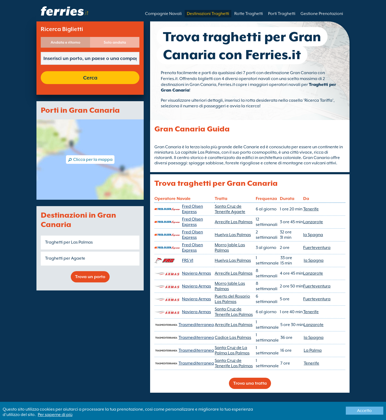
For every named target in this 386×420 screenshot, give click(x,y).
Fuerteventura (317, 247)
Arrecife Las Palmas (234, 222)
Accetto (364, 410)
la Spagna (313, 234)
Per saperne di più (55, 414)
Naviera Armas (196, 273)
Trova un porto (90, 276)
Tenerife (311, 209)
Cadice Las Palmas (233, 337)
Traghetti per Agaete (65, 258)
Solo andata (115, 42)
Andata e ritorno (65, 42)
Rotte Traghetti (248, 13)
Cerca (90, 78)
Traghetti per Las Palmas (69, 242)
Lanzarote (313, 222)
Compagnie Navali (163, 13)
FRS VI (187, 260)
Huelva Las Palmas (233, 234)
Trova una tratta (250, 383)
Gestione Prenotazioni (321, 13)
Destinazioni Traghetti (208, 13)
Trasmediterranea (196, 324)
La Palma (313, 350)
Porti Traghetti (281, 13)
